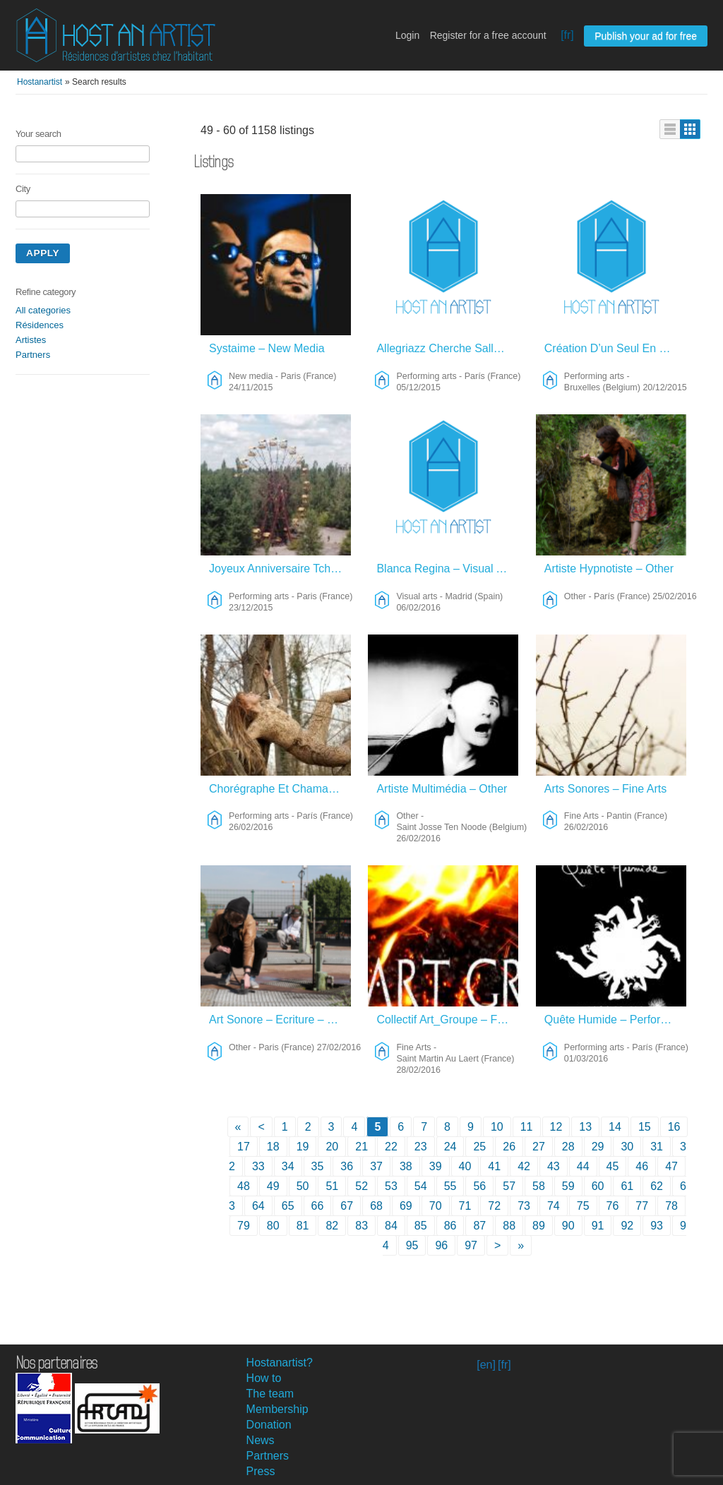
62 (656, 1186)
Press (260, 1471)
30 (627, 1147)
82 (331, 1226)
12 (556, 1127)
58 (538, 1186)
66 (317, 1206)
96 (441, 1245)
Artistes (31, 340)
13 (585, 1127)
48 (243, 1186)
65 (288, 1206)
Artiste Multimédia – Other (441, 789)
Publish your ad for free (645, 36)
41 (494, 1166)
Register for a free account (488, 35)
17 (243, 1147)
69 (406, 1206)
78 (671, 1206)
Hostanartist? (279, 1363)
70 (435, 1206)
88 (509, 1226)
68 (376, 1206)
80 (273, 1226)
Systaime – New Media (267, 348)
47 (671, 1166)
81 (303, 1226)
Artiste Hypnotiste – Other (609, 569)
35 (317, 1166)
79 (243, 1226)
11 (526, 1127)
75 (583, 1206)
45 (613, 1166)
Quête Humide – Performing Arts (615, 1020)
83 (361, 1226)
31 (656, 1147)
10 (497, 1127)
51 (331, 1186)
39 (435, 1166)
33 (258, 1166)
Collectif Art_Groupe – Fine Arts (447, 1020)
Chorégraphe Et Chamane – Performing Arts (280, 789)
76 (613, 1206)
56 (479, 1186)
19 (303, 1147)
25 (479, 1147)
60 (598, 1186)
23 (420, 1147)
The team (270, 1394)
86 (450, 1226)
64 (258, 1206)
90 (568, 1226)
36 (346, 1166)
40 (465, 1166)
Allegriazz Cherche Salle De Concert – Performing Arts (447, 348)
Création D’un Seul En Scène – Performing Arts (615, 348)
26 (509, 1147)
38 (406, 1166)
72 (494, 1206)
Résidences (40, 325)
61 (627, 1186)
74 (553, 1206)
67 (346, 1206)
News (260, 1440)
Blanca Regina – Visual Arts (445, 569)
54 (420, 1186)
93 (656, 1226)
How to (264, 1378)
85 (420, 1226)
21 (361, 1147)
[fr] (567, 35)
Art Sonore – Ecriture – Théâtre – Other (280, 1020)
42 (524, 1166)
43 (553, 1166)
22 (391, 1147)
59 (568, 1186)
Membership (277, 1409)
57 (509, 1186)
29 (598, 1147)
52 (361, 1186)
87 (479, 1226)
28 (568, 1147)
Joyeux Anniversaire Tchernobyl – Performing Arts (280, 569)
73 (524, 1206)
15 (644, 1127)
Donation (269, 1425)
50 (303, 1186)
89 (538, 1226)
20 (331, 1147)
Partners (33, 354)
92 (627, 1226)
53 (391, 1186)
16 (674, 1127)
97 (471, 1245)
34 (288, 1166)
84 (391, 1226)
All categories (43, 310)
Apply (42, 253)
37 (376, 1166)
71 (465, 1206)
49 (273, 1186)
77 (641, 1206)
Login (407, 35)
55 (450, 1186)
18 (273, 1147)
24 (450, 1147)
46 (641, 1166)
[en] (486, 1365)
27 (538, 1147)
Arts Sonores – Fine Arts (605, 789)
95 (412, 1245)
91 (598, 1226)
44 (583, 1166)
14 (615, 1127)
